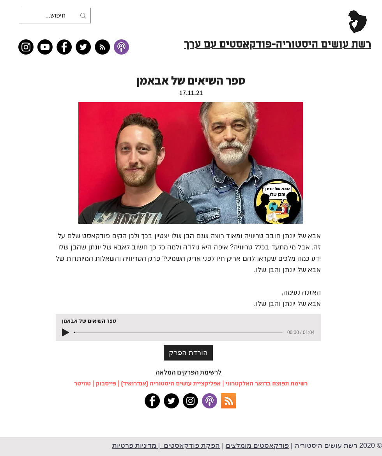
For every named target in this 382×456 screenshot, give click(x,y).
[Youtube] (45, 47)
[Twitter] (83, 47)
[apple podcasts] (209, 400)
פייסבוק (106, 383)
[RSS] (228, 400)
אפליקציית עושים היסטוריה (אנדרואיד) (171, 383)
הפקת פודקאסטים (191, 445)
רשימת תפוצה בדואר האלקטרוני (266, 383)
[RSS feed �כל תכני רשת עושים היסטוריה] (102, 47)
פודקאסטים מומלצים (257, 445)
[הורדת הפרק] (188, 353)
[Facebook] (64, 47)
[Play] (65, 332)
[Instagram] (26, 47)
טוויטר (82, 383)
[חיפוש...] (55, 15)
